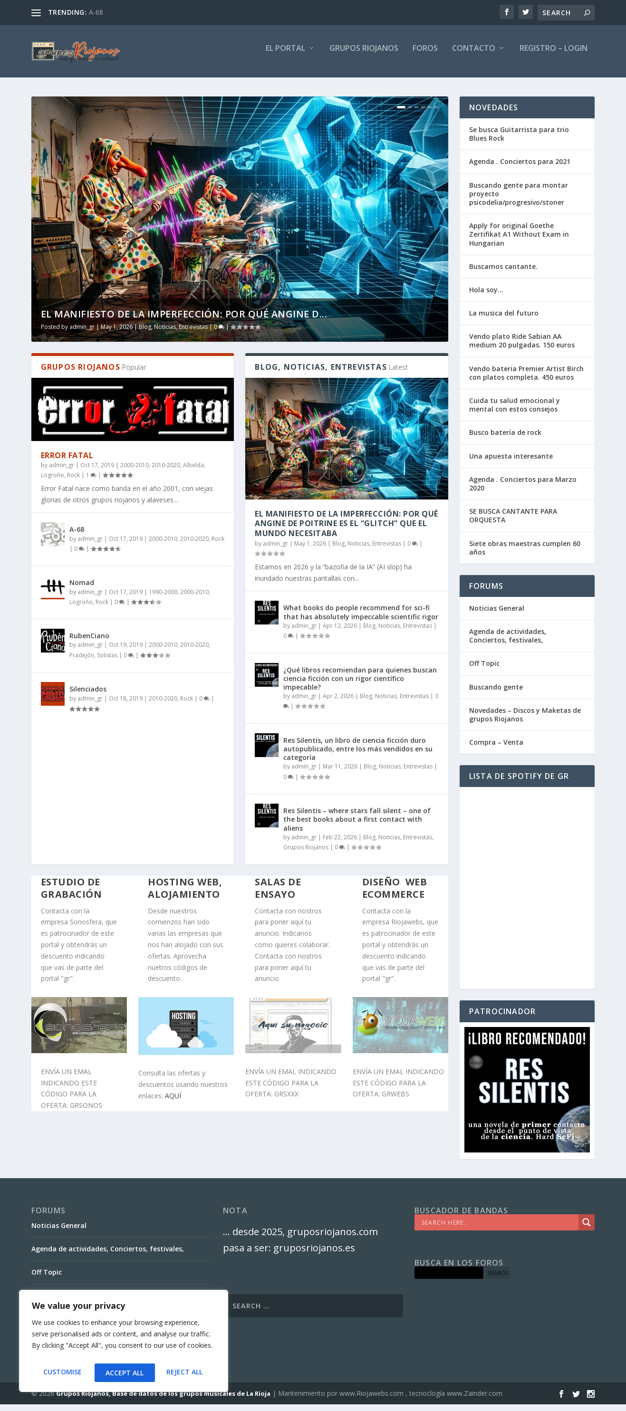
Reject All (124, 1372)
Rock (73, 482)
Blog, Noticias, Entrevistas (173, 333)
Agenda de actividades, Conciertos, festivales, (507, 642)
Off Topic (484, 669)
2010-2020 (166, 472)
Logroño (52, 482)
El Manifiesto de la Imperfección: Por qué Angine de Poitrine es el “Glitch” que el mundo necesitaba (346, 530)
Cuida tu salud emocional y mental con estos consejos (514, 411)
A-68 (96, 12)
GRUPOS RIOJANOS (363, 55)
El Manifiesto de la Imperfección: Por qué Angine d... (184, 320)
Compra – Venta (496, 748)
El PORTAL (285, 55)
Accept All (186, 1372)
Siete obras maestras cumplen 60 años (524, 554)
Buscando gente (496, 693)
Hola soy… (486, 296)
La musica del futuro (504, 319)
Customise (61, 1372)
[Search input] (499, 1229)
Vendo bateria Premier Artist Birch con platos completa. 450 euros (526, 379)
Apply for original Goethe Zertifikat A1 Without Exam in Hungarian (519, 241)
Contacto (473, 55)
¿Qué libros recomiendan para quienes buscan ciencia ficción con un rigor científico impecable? (360, 685)
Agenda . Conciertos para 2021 (519, 168)
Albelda (193, 472)
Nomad (81, 589)
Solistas (107, 662)
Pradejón (81, 662)
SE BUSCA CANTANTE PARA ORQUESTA (513, 522)
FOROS (425, 55)
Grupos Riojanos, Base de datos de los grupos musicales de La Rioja (163, 1400)
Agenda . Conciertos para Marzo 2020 (523, 490)
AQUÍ (173, 1102)
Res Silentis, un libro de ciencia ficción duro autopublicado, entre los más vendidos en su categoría (358, 755)
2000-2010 (134, 472)
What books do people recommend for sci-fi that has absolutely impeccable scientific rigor (360, 618)
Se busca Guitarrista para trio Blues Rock (519, 140)
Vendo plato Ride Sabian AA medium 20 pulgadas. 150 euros (522, 347)
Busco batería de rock (505, 438)
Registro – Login (553, 55)
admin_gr (82, 333)
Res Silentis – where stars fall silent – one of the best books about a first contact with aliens (357, 826)
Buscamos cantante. (503, 273)
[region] (123, 1343)
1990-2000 (163, 599)
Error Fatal (67, 462)
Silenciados (87, 695)
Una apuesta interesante (511, 462)
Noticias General (496, 614)
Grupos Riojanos (305, 854)
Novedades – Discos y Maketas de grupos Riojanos (525, 721)
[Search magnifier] (586, 1229)
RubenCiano (89, 642)
